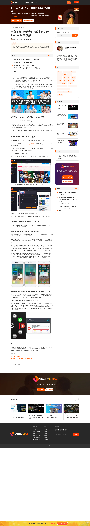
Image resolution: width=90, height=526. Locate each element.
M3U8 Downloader (36, 438)
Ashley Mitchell (19, 414)
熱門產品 (27, 2)
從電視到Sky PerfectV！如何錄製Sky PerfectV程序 (26, 59)
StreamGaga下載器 (29, 144)
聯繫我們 (45, 436)
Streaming (21, 27)
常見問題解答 (46, 440)
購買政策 (45, 434)
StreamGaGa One (36, 430)
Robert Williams (17, 39)
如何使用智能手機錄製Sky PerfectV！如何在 (24, 65)
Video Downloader (36, 434)
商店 (32, 2)
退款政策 (45, 438)
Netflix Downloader (36, 440)
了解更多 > (15, 16)
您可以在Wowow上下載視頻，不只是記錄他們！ (22, 358)
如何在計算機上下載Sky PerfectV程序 (23, 62)
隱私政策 (45, 432)
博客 (36, 2)
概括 (15, 71)
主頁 (12, 27)
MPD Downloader (36, 436)
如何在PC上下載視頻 (15, 356)
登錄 (77, 2)
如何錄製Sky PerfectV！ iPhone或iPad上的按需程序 (26, 67)
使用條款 (45, 430)
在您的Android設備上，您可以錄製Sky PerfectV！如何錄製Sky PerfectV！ (31, 68)
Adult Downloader (36, 432)
